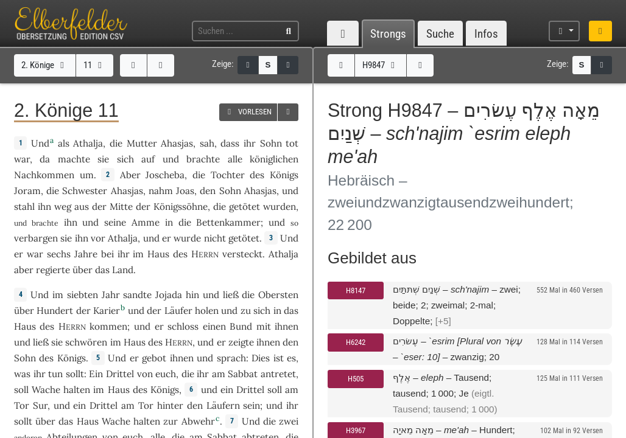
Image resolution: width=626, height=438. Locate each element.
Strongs (388, 34)
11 (94, 65)
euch (165, 374)
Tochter (228, 175)
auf (148, 159)
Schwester (84, 190)
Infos (486, 34)
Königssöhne (180, 206)
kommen (108, 326)
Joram (27, 190)
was (22, 374)
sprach (231, 358)
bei (107, 254)
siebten (82, 295)
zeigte (241, 342)
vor (98, 238)
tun (55, 374)
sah (207, 143)
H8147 (355, 290)
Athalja (88, 143)
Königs (284, 175)
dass (229, 143)
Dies (260, 358)
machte (74, 159)
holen (207, 310)
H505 (356, 378)
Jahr (111, 295)
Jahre (85, 254)
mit (263, 326)
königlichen (274, 159)
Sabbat (243, 374)
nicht (215, 238)
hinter (170, 405)
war (22, 159)
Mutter (142, 143)
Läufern (223, 405)
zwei (288, 421)
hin (192, 295)
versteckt (242, 254)
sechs (59, 254)
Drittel (120, 374)
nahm (161, 190)
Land (122, 270)
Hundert (55, 310)
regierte (53, 270)
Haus (158, 254)
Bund (241, 326)
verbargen (36, 238)
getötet (244, 206)
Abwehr (198, 421)
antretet (278, 374)
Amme (146, 222)
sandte (137, 295)
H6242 (355, 342)
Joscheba (165, 175)
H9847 (380, 65)
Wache (46, 389)
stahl (24, 206)
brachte (203, 159)
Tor (21, 405)
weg (62, 206)
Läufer (178, 310)
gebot (154, 358)
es (291, 358)
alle (235, 159)
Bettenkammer (228, 222)
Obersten (278, 295)
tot (292, 143)
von (145, 374)
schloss (183, 326)
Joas (185, 190)
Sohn (271, 143)
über (82, 270)
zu (246, 310)
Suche (440, 34)
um (87, 175)
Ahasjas (177, 143)
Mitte (121, 206)
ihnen (286, 326)
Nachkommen (44, 175)
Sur (40, 405)
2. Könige (44, 65)
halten (76, 389)
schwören (86, 342)
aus (81, 206)
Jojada (168, 295)
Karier (106, 310)
